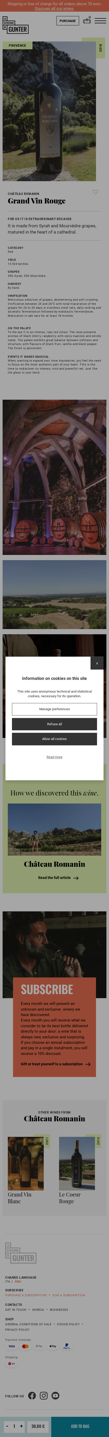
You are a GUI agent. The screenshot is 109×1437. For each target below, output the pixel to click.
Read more (54, 757)
